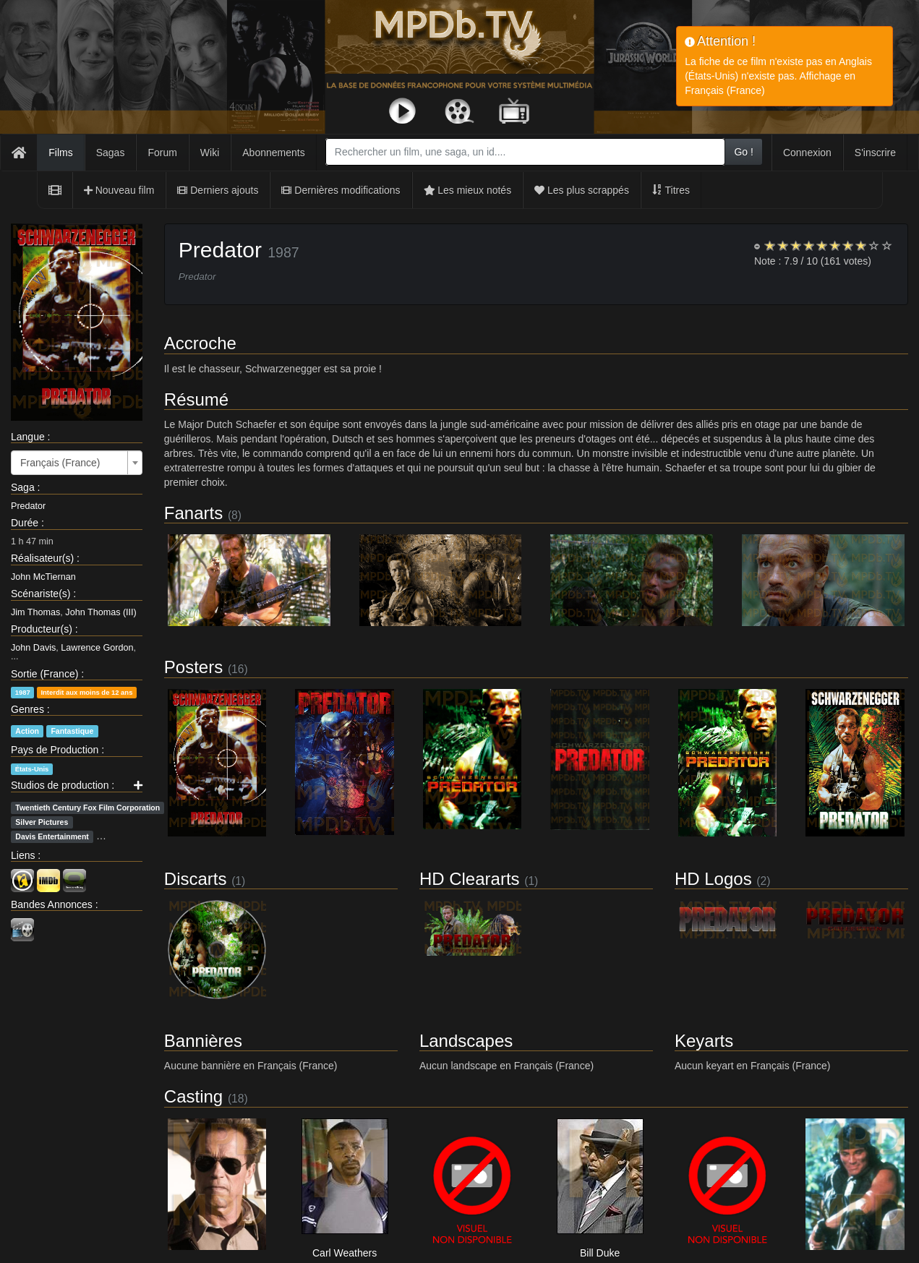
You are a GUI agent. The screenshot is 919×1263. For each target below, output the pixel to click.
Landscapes (466, 1040)
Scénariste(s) (40, 593)
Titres (671, 190)
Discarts (195, 879)
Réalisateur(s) (42, 558)
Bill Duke (600, 1253)
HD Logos (713, 879)
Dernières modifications (340, 190)
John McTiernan (43, 577)
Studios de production (59, 785)
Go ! (743, 152)
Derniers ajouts (217, 190)
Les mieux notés (468, 190)
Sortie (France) (44, 674)
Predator (28, 506)
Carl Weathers (344, 1253)
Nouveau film (119, 190)
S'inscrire (875, 152)
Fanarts (193, 513)
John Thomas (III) (100, 612)
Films (60, 152)
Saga (23, 487)
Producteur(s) (41, 629)
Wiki (209, 152)
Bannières (203, 1040)
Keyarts (704, 1040)
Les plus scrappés (581, 190)
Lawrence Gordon (97, 648)
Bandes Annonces (52, 904)
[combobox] (525, 152)
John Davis (33, 648)
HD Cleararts (469, 879)
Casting (193, 1096)
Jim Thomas (35, 612)
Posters (193, 667)
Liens (23, 855)
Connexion (807, 152)
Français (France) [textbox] (60, 462)
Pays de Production (54, 749)
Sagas (110, 152)
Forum (162, 152)
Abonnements (273, 152)
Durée (24, 522)
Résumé (196, 399)
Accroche (200, 343)
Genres (27, 709)
